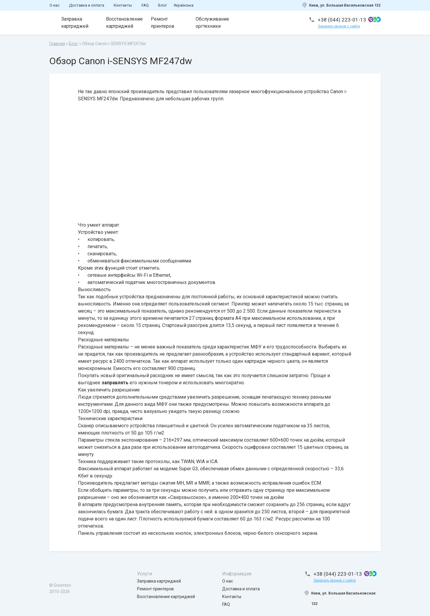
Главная (57, 43)
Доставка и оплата (86, 5)
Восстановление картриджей (124, 22)
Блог (162, 5)
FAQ (145, 5)
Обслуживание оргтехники (212, 22)
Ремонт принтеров (162, 22)
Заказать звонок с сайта (339, 26)
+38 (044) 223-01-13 (342, 20)
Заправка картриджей (74, 22)
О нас (54, 5)
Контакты (123, 5)
